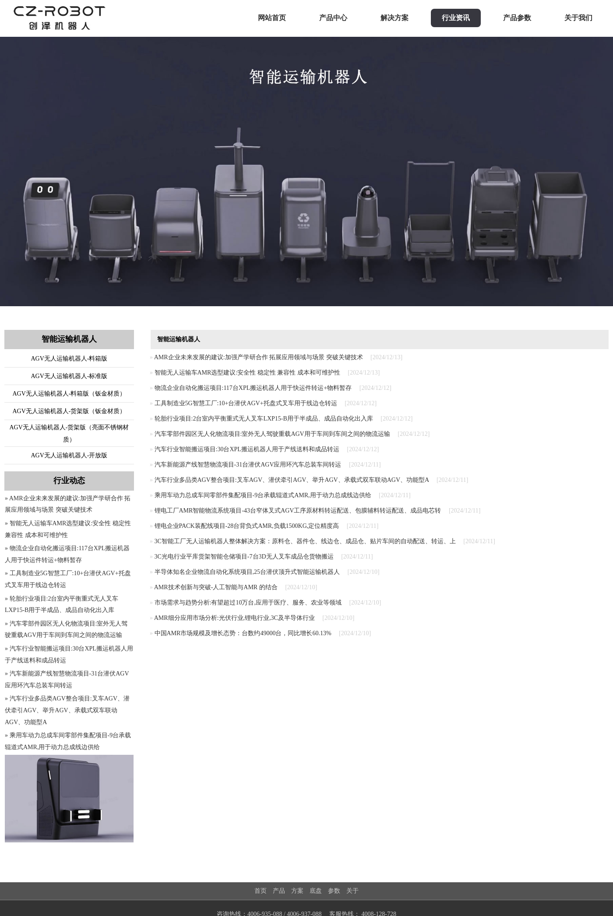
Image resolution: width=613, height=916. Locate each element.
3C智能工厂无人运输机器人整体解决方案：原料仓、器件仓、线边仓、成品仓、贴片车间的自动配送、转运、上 (305, 541)
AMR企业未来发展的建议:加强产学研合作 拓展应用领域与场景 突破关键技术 (258, 357)
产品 (279, 891)
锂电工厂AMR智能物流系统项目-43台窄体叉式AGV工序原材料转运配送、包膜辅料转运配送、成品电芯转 (298, 510)
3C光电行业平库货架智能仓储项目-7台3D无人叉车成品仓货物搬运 (244, 556)
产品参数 (517, 17)
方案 (297, 891)
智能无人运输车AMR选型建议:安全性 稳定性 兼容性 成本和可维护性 (247, 372)
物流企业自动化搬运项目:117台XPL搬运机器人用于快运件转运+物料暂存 (253, 388)
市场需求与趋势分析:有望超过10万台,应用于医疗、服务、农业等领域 (248, 602)
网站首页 (272, 17)
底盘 (316, 891)
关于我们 (578, 17)
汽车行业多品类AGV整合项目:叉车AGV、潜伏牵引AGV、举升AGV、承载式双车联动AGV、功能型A (292, 480)
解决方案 (394, 17)
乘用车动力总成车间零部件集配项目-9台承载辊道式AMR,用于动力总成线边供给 (263, 495)
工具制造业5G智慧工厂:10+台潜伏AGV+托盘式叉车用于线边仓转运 (246, 403)
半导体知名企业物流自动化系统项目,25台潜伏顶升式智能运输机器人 (247, 572)
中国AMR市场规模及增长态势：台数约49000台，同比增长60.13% (243, 633)
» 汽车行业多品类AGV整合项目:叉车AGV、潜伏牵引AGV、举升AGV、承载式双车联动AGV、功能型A (67, 710)
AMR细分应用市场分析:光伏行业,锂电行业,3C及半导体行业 (234, 618)
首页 (260, 891)
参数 (334, 891)
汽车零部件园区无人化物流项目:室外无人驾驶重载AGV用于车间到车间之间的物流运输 (272, 434)
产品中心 (333, 17)
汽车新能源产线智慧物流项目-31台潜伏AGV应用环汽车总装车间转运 (248, 464)
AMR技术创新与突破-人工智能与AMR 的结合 (216, 587)
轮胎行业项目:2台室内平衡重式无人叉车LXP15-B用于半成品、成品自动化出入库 (264, 418)
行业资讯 (456, 17)
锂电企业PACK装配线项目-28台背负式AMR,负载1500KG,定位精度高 (247, 526)
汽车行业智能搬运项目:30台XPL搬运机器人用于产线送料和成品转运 (247, 449)
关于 (352, 891)
